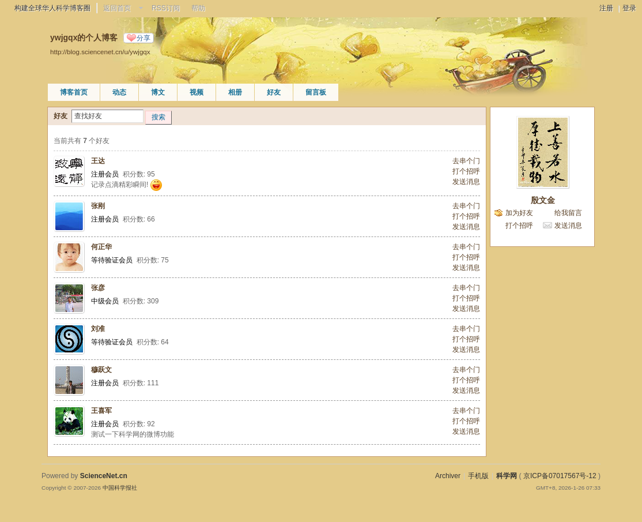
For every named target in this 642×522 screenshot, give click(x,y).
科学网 (506, 476)
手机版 (478, 476)
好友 (274, 92)
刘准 (98, 329)
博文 (158, 92)
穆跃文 (101, 370)
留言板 (315, 92)
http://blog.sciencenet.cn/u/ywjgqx (100, 51)
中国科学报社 (120, 488)
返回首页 (117, 8)
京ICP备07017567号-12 (559, 476)
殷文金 (543, 200)
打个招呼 (466, 171)
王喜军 (101, 411)
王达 (98, 161)
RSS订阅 (166, 8)
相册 (235, 92)
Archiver (447, 476)
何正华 (101, 247)
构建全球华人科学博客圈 (52, 8)
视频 (196, 92)
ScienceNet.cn (103, 476)
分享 (143, 38)
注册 (606, 8)
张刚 (98, 206)
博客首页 (74, 92)
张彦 (98, 288)
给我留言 (568, 213)
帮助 (198, 8)
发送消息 (466, 182)
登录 (629, 8)
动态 (119, 92)
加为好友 (519, 213)
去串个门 (466, 161)
